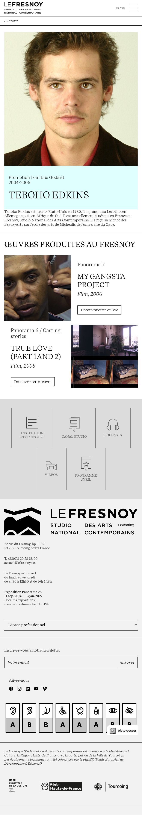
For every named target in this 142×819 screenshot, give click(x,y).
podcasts (113, 435)
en (123, 8)
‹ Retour (11, 21)
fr (117, 8)
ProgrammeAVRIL (86, 477)
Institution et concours (32, 435)
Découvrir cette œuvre (99, 310)
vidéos (51, 475)
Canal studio (74, 436)
